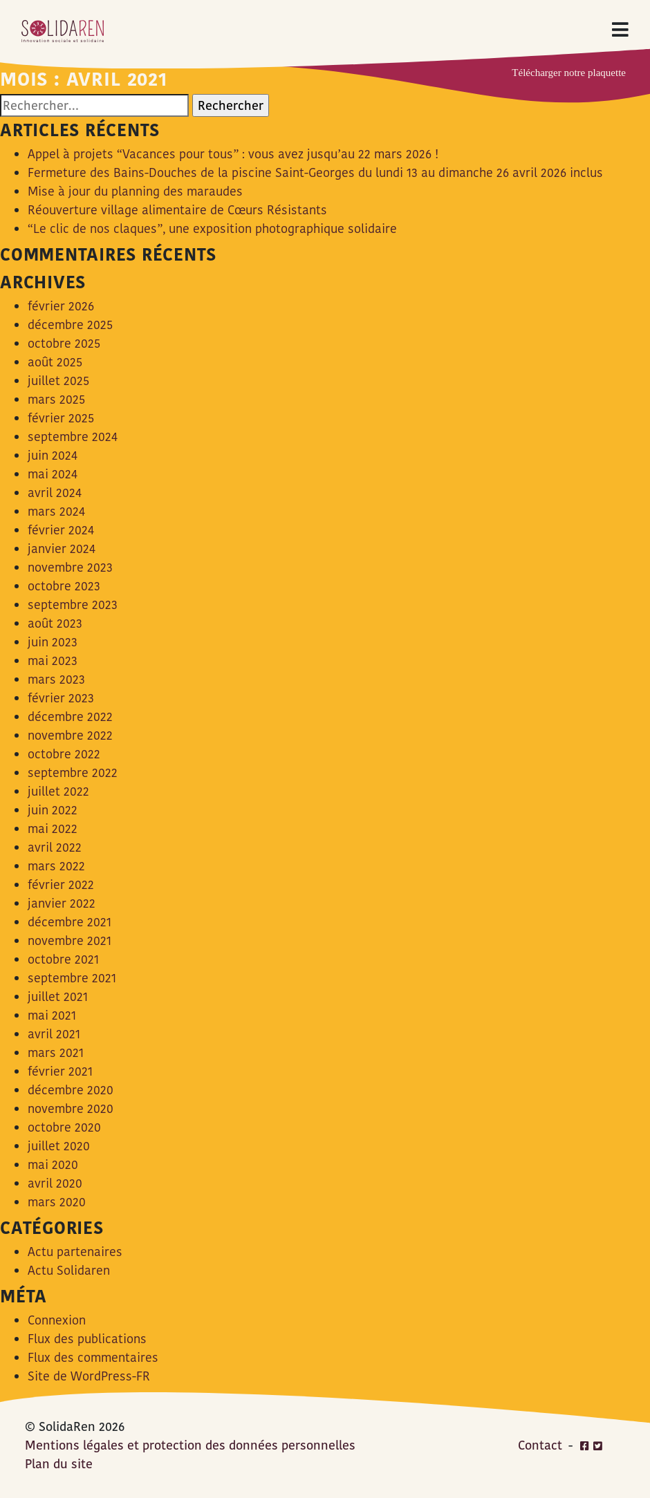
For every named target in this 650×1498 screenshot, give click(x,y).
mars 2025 (56, 399)
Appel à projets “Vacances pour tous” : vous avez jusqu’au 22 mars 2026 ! (233, 153)
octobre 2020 (64, 1127)
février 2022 (61, 884)
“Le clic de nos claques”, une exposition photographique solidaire (212, 228)
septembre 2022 (73, 772)
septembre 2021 (72, 977)
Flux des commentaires (93, 1357)
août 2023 (55, 623)
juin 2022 (52, 809)
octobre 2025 (64, 343)
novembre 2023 (70, 567)
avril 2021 (54, 1033)
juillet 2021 (58, 996)
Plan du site (59, 1463)
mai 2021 (52, 1015)
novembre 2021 (69, 940)
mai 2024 (52, 474)
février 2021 (60, 1071)
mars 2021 (56, 1052)
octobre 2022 (64, 753)
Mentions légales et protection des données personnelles (190, 1445)
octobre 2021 (63, 959)
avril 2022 (55, 847)
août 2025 (55, 362)
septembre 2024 (73, 436)
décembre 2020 (70, 1089)
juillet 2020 (59, 1145)
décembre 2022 (70, 716)
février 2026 (61, 306)
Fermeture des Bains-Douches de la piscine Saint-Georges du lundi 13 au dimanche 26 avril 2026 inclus (315, 172)
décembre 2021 (69, 921)
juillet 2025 (58, 380)
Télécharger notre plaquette (569, 72)
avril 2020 (55, 1183)
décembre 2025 (70, 324)
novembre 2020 (70, 1108)
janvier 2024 (61, 548)
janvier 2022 (61, 903)
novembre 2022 (70, 735)
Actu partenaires (75, 1251)
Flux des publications (87, 1338)
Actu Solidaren (69, 1270)
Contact (540, 1445)
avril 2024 (55, 492)
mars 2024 (56, 511)
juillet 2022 (58, 791)
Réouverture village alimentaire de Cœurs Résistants (177, 209)
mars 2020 (57, 1201)
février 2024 (61, 530)
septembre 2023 (73, 604)
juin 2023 (52, 641)
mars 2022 (56, 865)
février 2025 (61, 418)
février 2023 (61, 697)
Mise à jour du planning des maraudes (135, 191)
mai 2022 (52, 828)
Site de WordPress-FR (89, 1376)
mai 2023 (52, 660)
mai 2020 (53, 1164)
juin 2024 (52, 455)
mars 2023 (56, 679)
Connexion (57, 1320)
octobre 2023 (64, 585)
